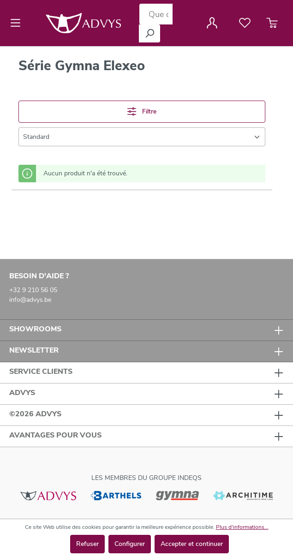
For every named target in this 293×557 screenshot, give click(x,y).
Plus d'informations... (242, 527)
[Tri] (141, 136)
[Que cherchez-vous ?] (156, 14)
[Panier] (272, 23)
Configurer (129, 543)
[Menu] (18, 23)
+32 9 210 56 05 (33, 290)
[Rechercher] (149, 33)
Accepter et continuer (192, 543)
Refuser (87, 543)
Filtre (141, 111)
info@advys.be (30, 299)
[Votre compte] (212, 23)
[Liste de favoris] (245, 23)
